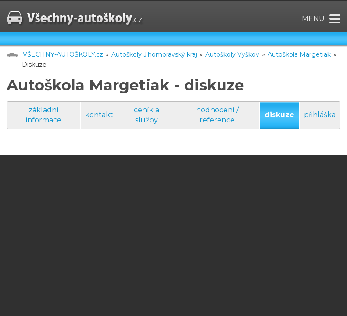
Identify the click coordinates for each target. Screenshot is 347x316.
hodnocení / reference (217, 115)
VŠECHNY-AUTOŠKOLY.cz (63, 54)
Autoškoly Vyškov (232, 54)
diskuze (279, 115)
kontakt (99, 115)
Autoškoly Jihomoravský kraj (154, 54)
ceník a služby (146, 115)
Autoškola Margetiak (299, 54)
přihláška (320, 115)
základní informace (43, 115)
